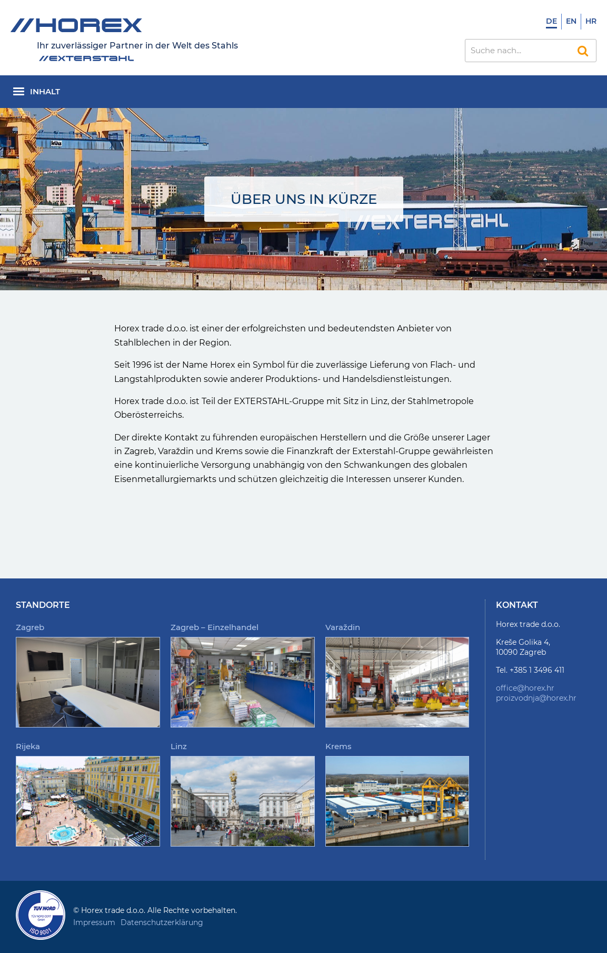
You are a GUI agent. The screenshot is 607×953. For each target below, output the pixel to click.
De (551, 21)
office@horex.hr (525, 688)
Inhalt (45, 91)
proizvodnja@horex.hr (536, 698)
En (571, 21)
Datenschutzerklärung (162, 922)
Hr (590, 21)
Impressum (94, 922)
